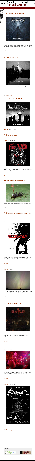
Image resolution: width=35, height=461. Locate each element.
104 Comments (6, 378)
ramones (21, 213)
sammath (22, 379)
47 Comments (6, 429)
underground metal (19, 300)
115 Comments (6, 263)
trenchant (25, 379)
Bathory (7, 264)
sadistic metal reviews (26, 213)
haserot (14, 379)
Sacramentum (6, 129)
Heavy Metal (12, 300)
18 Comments (6, 52)
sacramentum (15, 135)
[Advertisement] (18, 11)
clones (10, 213)
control (12, 213)
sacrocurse (19, 379)
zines (24, 7)
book (12, 264)
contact (31, 7)
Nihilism (18, 213)
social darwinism (6, 214)
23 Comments (6, 134)
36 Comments (6, 341)
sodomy (10, 214)
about (3, 7)
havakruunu (11, 95)
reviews (17, 7)
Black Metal (7, 95)
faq (10, 7)
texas (13, 430)
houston (16, 379)
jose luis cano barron (16, 264)
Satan (15, 300)
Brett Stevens (7, 58)
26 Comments (6, 212)
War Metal (29, 379)
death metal (11, 135)
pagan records (22, 264)
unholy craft (11, 342)
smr (29, 213)
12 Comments (6, 94)
